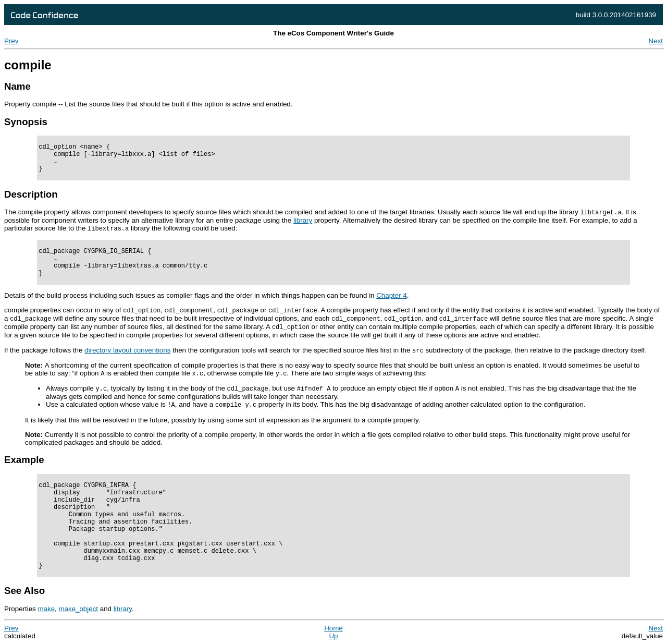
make (46, 609)
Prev (11, 41)
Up (333, 636)
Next (656, 41)
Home (333, 628)
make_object (78, 609)
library (123, 609)
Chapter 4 (391, 295)
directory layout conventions (127, 350)
